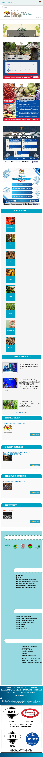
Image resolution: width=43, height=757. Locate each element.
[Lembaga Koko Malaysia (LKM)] (30, 546)
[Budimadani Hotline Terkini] (21, 144)
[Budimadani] (21, 60)
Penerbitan (8, 510)
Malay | (4, 2)
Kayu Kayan (10, 262)
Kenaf (10, 313)
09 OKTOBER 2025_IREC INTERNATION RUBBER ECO (29, 366)
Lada (10, 296)
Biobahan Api (10, 330)
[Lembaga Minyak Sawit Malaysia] (8, 546)
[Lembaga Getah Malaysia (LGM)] (15, 546)
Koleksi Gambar (21, 412)
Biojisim (10, 347)
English (10, 2)
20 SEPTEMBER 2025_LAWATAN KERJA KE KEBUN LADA (29, 404)
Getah (10, 244)
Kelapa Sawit (10, 227)
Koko (10, 279)
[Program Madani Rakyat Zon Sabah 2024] (21, 187)
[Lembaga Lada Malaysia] (37, 546)
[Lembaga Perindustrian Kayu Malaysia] (22, 546)
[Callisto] (21, 716)
